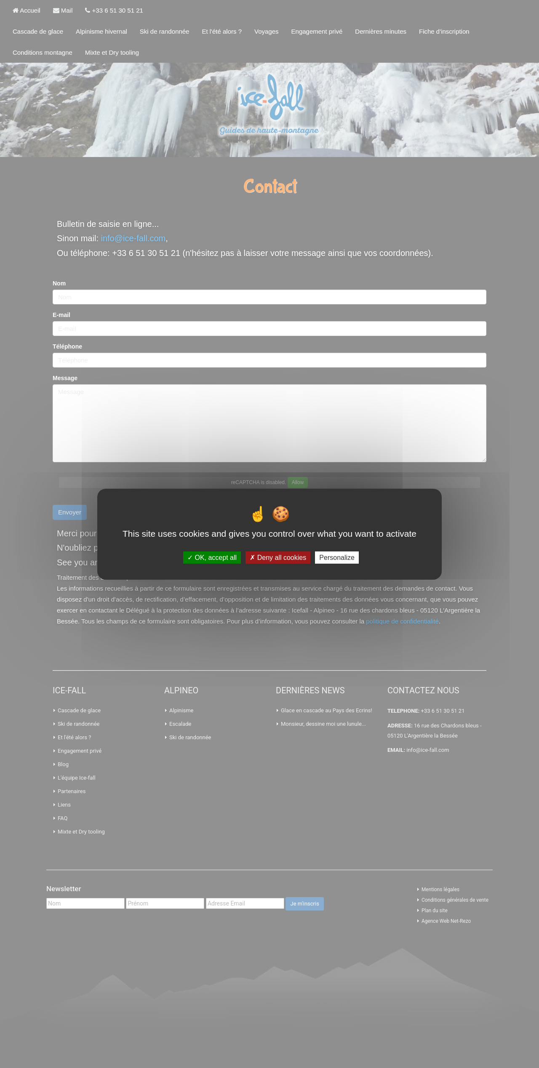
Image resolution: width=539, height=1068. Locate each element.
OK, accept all (212, 557)
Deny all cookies (278, 557)
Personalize (337, 557)
